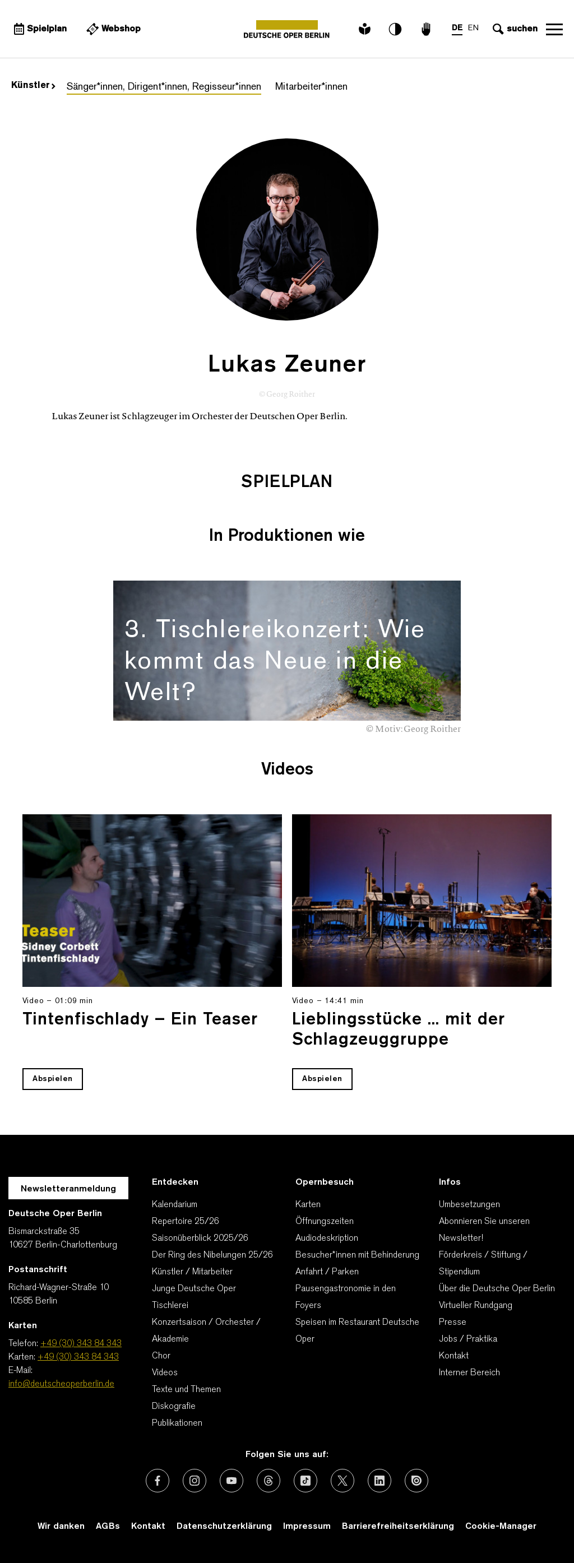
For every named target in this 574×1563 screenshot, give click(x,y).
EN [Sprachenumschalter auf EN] (473, 28)
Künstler (33, 85)
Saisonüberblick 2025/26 (200, 1238)
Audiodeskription (326, 1238)
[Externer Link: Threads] (268, 1480)
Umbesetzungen (469, 1204)
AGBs (108, 1526)
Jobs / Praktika (468, 1339)
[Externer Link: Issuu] (416, 1480)
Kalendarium (174, 1204)
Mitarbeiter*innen (311, 87)
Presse (452, 1322)
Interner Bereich (469, 1373)
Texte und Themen (186, 1389)
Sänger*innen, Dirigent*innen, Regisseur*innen (164, 87)
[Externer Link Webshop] (112, 29)
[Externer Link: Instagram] (194, 1480)
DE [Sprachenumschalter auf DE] (457, 28)
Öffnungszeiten (324, 1221)
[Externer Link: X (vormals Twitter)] (342, 1480)
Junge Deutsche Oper (194, 1288)
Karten (308, 1204)
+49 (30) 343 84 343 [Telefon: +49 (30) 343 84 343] (81, 1343)
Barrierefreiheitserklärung (398, 1526)
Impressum (307, 1526)
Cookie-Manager (500, 1526)
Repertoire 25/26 (185, 1221)
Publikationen (177, 1423)
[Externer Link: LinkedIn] (379, 1480)
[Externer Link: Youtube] (231, 1480)
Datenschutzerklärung (224, 1526)
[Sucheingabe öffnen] (514, 29)
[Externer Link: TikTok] (305, 1480)
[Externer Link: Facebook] (157, 1480)
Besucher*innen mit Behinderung (357, 1255)
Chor (161, 1356)
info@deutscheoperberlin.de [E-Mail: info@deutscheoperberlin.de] (61, 1384)
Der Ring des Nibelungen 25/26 (212, 1255)
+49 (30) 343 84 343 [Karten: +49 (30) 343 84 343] (78, 1357)
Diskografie (174, 1406)
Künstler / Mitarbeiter (192, 1272)
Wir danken (61, 1526)
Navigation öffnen (554, 29)
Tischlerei (170, 1305)
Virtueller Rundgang (475, 1305)
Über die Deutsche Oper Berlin (497, 1288)
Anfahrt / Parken (327, 1272)
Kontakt (454, 1356)
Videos (165, 1373)
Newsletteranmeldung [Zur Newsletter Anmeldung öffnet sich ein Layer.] (68, 1189)
